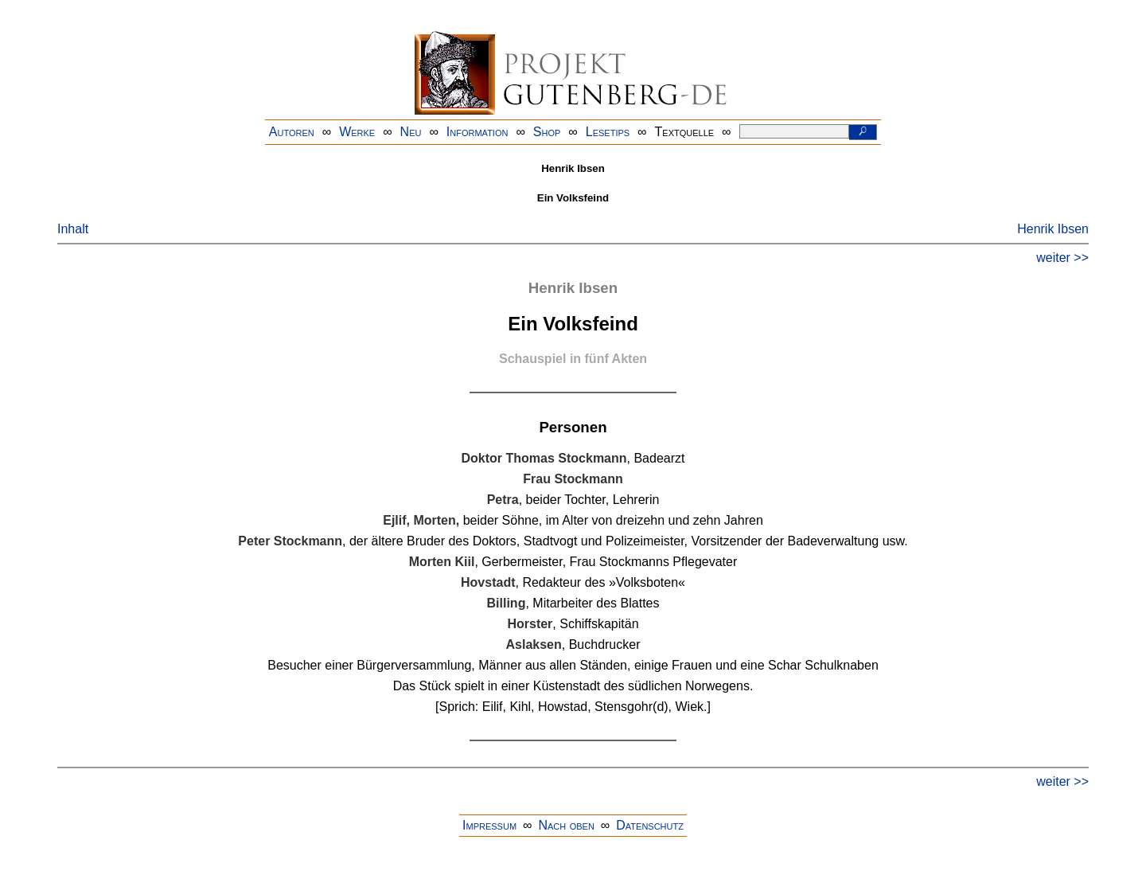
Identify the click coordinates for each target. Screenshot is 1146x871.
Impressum (489, 825)
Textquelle (685, 132)
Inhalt (72, 229)
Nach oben (566, 825)
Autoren (291, 132)
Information (477, 132)
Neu (411, 132)
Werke (357, 132)
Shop (547, 132)
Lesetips (608, 132)
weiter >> (1062, 257)
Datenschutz (650, 825)
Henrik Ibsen (1053, 229)
